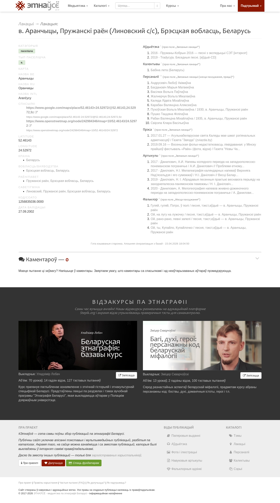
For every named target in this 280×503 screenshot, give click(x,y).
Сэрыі (235, 469)
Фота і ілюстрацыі (182, 452)
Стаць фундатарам (84, 463)
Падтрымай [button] (251, 5)
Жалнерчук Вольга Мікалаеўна (173, 96)
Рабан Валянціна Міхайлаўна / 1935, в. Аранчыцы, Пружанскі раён (199, 118)
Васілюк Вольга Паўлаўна (169, 91)
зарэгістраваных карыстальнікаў (116, 455)
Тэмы (235, 435)
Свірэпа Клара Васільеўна (170, 123)
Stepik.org (87, 313)
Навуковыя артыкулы (184, 460)
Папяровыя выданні (183, 435)
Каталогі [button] (101, 5)
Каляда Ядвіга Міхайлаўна (170, 100)
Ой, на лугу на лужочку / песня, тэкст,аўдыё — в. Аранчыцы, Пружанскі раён (206, 214)
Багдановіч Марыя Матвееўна (172, 87)
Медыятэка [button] (78, 5)
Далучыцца (53, 463)
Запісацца (126, 375)
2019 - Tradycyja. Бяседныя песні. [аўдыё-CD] (183, 57)
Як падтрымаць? (116, 482)
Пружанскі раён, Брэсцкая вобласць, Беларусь (60, 181)
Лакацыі (26, 24)
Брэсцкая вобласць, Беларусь (47, 170)
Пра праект (29, 463)
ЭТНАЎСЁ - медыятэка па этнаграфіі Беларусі (60, 493)
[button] (172, 6)
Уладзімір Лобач (48, 374)
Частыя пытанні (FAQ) (72, 482)
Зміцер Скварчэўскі (175, 374)
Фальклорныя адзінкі (184, 469)
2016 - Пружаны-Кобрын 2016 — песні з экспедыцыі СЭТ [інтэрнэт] (199, 53)
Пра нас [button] (227, 5)
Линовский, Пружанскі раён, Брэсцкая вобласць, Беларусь (68, 191)
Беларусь (33, 160)
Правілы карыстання (45, 482)
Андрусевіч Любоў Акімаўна (171, 83)
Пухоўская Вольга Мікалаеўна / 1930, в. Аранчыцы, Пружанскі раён (199, 109)
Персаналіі (239, 452)
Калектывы (239, 460)
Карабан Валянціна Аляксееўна (174, 105)
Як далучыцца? (96, 482)
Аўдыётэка (177, 444)
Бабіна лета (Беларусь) (167, 70)
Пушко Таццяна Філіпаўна (169, 114)
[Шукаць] (157, 5)
